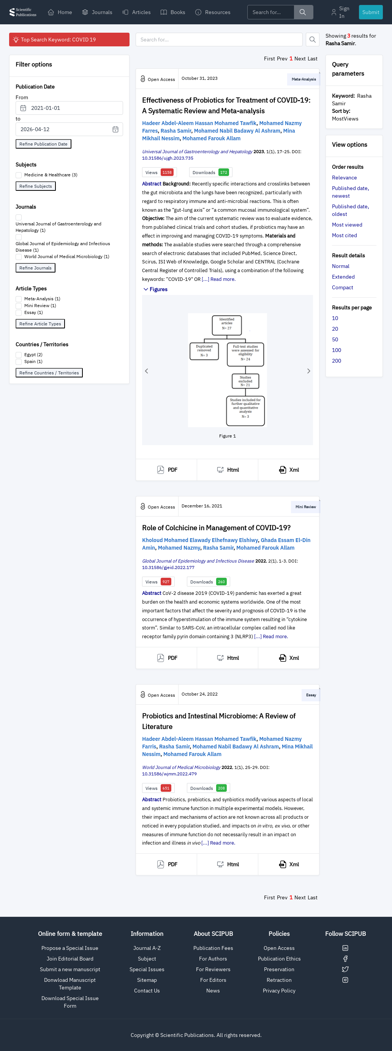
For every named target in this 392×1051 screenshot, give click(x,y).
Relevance (344, 177)
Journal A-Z (147, 948)
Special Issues (147, 969)
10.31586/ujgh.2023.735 (167, 158)
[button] (146, 371)
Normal (340, 266)
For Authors (213, 958)
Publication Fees (213, 948)
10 (335, 318)
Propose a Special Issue (69, 948)
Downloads (211, 172)
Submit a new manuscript (70, 969)
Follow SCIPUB (345, 933)
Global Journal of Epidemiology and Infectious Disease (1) (63, 247)
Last (313, 58)
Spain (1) (33, 361)
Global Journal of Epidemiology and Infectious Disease (198, 561)
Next (300, 58)
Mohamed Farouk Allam (211, 138)
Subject (147, 958)
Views (159, 172)
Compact (342, 287)
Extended (343, 276)
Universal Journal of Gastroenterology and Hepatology (197, 151)
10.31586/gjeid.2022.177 (168, 567)
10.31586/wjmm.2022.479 (169, 774)
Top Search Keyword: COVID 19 (54, 39)
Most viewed (347, 224)
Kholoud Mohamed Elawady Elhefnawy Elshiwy (200, 540)
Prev (282, 58)
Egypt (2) (33, 354)
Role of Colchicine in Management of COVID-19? (216, 527)
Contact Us (147, 990)
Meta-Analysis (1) (42, 298)
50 (335, 339)
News (213, 990)
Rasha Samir (176, 130)
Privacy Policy (279, 990)
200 (336, 360)
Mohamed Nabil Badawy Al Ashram (237, 130)
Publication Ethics (279, 958)
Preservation (279, 969)
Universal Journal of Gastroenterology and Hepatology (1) (58, 227)
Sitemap (147, 979)
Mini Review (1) (40, 305)
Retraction (279, 979)
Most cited (344, 235)
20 (335, 328)
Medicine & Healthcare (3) (50, 175)
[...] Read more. (219, 279)
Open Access (279, 948)
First (269, 58)
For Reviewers (213, 969)
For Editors (213, 979)
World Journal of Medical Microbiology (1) (66, 256)
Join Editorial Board (70, 958)
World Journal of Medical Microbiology (181, 767)
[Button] (312, 39)
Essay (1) (33, 312)
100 (336, 350)
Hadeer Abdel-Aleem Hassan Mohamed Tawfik (199, 123)
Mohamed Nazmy (179, 547)
